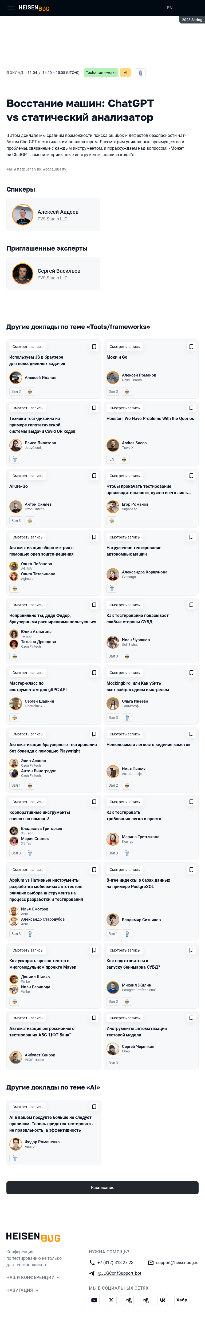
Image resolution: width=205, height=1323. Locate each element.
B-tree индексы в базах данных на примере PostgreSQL (138, 883)
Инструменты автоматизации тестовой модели (137, 1031)
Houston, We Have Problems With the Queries (150, 418)
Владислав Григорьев (41, 828)
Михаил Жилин (136, 985)
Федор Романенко (42, 1142)
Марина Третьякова (140, 837)
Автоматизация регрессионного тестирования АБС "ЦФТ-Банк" (41, 1031)
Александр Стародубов (43, 919)
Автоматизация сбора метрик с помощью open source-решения (41, 551)
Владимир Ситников (141, 920)
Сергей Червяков (138, 1046)
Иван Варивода (35, 987)
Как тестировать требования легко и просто (134, 815)
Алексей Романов (139, 375)
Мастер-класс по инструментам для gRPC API (38, 686)
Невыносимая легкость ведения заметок (149, 744)
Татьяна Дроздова (38, 642)
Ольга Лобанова (36, 564)
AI (125, 72)
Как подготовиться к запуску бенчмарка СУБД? (133, 964)
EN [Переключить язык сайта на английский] (169, 7)
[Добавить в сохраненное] (94, 346)
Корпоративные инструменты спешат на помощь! (39, 815)
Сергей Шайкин (39, 701)
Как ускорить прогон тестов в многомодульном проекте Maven (42, 964)
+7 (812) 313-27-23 (115, 1262)
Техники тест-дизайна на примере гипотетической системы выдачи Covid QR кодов (42, 425)
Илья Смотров (35, 909)
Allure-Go (18, 486)
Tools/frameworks (101, 72)
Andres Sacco (134, 443)
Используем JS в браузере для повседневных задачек (37, 360)
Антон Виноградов (39, 771)
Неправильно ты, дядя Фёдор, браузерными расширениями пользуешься (52, 618)
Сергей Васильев (59, 271)
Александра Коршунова (144, 572)
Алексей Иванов (41, 377)
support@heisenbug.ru (177, 1262)
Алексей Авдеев (58, 212)
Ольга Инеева (135, 701)
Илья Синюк (133, 769)
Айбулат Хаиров (40, 1055)
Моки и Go (117, 357)
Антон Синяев (38, 504)
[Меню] (10, 8)
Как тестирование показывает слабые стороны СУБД (138, 618)
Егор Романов (135, 504)
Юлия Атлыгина (36, 631)
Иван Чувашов (136, 640)
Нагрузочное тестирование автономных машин (134, 551)
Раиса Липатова (40, 443)
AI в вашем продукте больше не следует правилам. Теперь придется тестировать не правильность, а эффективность (51, 1124)
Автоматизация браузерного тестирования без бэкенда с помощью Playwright (53, 748)
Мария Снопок (35, 839)
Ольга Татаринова (38, 574)
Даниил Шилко (35, 977)
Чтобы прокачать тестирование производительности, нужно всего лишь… (149, 489)
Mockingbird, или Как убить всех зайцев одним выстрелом (138, 686)
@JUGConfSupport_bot (119, 1273)
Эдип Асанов (33, 761)
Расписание (103, 1187)
